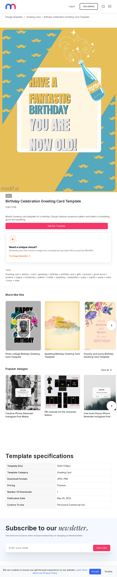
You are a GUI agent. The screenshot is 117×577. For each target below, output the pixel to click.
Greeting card (12, 274)
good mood (99, 274)
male (17, 280)
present (87, 274)
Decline (108, 571)
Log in (72, 6)
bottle (50, 277)
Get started (88, 6)
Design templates (14, 17)
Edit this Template (57, 226)
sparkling (60, 277)
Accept (95, 571)
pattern (41, 277)
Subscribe (102, 547)
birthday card (67, 274)
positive (9, 277)
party (83, 277)
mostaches (30, 277)
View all (105, 370)
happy (19, 277)
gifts (79, 274)
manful (92, 277)
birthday (54, 274)
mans (108, 277)
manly (101, 277)
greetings (43, 274)
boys (9, 280)
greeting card (33, 17)
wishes (25, 274)
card (33, 274)
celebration (73, 277)
